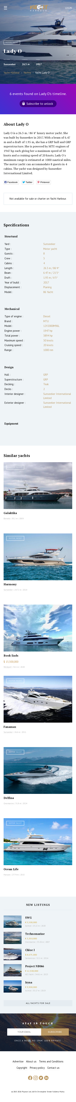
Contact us (53, 1067)
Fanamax (10, 727)
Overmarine (9, 803)
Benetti (7, 518)
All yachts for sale (38, 1003)
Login (68, 8)
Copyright (22, 1067)
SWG (28, 917)
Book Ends (11, 655)
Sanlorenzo (30, 958)
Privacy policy (37, 1067)
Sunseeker (10, 64)
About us (31, 1061)
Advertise (18, 1061)
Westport (7, 667)
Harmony (10, 584)
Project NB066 (34, 966)
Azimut (28, 926)
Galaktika (10, 513)
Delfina (9, 798)
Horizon (7, 874)
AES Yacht (29, 974)
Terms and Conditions (51, 1061)
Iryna (28, 982)
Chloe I (30, 950)
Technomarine (35, 934)
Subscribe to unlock (39, 104)
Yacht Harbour (39, 8)
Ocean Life (11, 869)
